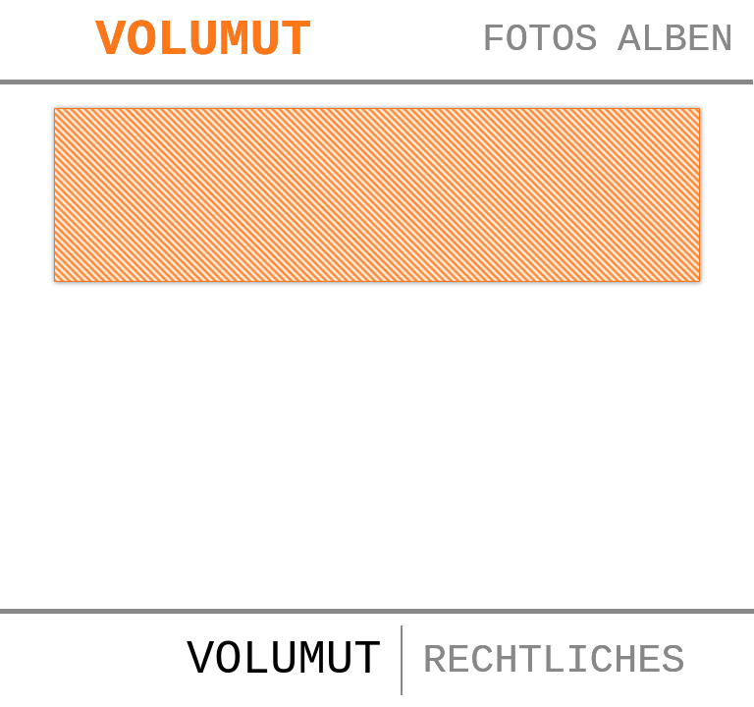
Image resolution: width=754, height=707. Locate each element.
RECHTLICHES (553, 660)
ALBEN (673, 42)
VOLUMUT (206, 42)
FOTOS (535, 42)
